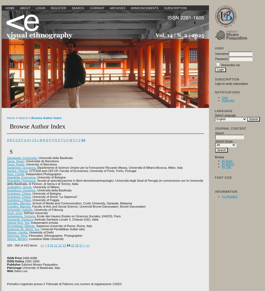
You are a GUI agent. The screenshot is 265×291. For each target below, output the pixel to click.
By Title (226, 166)
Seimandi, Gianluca (20, 219)
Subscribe (228, 100)
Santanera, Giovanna (21, 167)
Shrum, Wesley (17, 239)
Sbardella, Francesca (21, 177)
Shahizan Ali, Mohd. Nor (23, 229)
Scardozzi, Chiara (19, 193)
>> (88, 245)
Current (97, 8)
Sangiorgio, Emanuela (22, 158)
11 (55, 245)
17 (81, 245)
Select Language (225, 115)
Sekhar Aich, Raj (18, 222)
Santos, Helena (17, 170)
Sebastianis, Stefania (21, 216)
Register (58, 8)
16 (76, 245)
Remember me (230, 65)
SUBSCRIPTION (175, 8)
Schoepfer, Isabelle (20, 209)
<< (42, 245)
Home (10, 8)
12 (60, 245)
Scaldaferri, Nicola (19, 187)
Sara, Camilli (15, 174)
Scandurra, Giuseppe (21, 190)
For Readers (230, 196)
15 (72, 245)
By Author (228, 164)
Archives (117, 8)
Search (78, 8)
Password (221, 58)
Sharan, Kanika (17, 232)
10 (51, 245)
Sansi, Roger (15, 161)
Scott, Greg (14, 213)
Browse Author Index (47, 118)
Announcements (145, 8)
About (25, 8)
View (225, 97)
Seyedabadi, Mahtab (21, 226)
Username (221, 53)
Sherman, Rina (17, 235)
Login (41, 8)
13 (64, 245)
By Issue (227, 161)
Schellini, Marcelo (19, 203)
